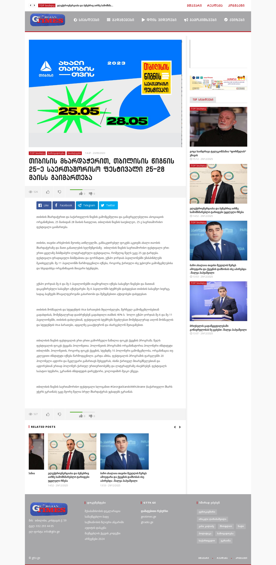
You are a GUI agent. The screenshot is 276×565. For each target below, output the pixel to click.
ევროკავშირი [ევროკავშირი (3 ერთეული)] (207, 511)
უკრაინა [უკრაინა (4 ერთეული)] (226, 540)
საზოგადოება (56, 153)
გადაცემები (120, 19)
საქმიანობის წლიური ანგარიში (104, 522)
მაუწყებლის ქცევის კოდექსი (102, 533)
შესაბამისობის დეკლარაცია (102, 511)
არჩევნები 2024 (94, 539)
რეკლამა (215, 5)
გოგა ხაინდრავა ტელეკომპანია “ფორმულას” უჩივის (48, 475)
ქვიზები (234, 19)
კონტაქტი (236, 5)
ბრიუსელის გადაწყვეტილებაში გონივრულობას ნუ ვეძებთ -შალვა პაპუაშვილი (218, 327)
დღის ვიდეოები (159, 19)
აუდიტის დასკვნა (95, 527)
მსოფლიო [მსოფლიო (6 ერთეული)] (226, 526)
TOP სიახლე (47, 5)
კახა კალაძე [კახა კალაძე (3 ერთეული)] (206, 526)
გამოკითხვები (200, 19)
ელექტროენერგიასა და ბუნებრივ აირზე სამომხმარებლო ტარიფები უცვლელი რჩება (85, 5)
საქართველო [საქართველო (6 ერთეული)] (207, 540)
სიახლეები (86, 19)
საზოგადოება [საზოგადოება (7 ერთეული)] (225, 533)
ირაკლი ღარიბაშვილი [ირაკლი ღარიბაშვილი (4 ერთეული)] (212, 519)
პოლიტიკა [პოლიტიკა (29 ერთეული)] (205, 533)
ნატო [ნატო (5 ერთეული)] (241, 526)
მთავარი (194, 5)
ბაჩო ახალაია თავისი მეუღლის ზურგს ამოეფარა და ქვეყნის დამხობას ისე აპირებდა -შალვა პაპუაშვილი (156, 477)
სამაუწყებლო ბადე (97, 516)
